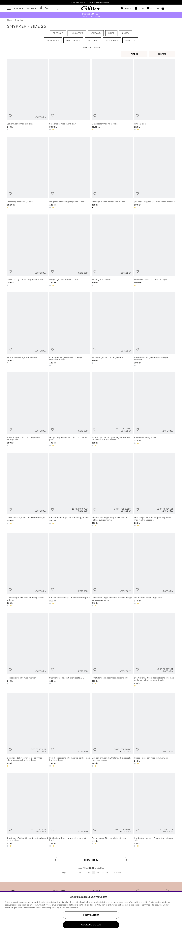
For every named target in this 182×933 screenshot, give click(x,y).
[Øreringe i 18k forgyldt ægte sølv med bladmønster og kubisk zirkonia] (27, 730)
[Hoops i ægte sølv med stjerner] (27, 650)
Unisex (125, 33)
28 (107, 873)
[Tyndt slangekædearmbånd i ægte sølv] (112, 650)
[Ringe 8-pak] (154, 95)
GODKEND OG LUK (91, 924)
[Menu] (9, 8)
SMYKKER (31, 8)
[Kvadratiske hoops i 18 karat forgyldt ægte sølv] (154, 810)
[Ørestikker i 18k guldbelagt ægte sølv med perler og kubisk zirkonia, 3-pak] (154, 650)
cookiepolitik (72, 908)
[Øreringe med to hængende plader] (112, 173)
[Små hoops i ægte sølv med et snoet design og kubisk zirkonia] (112, 570)
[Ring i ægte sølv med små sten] (69, 250)
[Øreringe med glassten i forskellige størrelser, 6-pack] (69, 329)
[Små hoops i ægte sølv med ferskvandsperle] (69, 570)
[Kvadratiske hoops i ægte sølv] (154, 570)
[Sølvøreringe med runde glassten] (112, 329)
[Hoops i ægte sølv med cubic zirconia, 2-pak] (69, 409)
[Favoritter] (154, 8)
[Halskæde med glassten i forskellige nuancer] (154, 329)
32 (113, 873)
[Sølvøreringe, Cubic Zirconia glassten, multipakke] (27, 409)
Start (9, 20)
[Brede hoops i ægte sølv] (154, 409)
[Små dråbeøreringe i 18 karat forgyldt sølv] (69, 490)
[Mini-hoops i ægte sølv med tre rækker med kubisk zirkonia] (69, 730)
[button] (141, 8)
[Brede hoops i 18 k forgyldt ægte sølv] (112, 810)
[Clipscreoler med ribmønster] (112, 95)
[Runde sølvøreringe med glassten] (27, 329)
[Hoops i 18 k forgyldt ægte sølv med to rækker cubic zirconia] (112, 490)
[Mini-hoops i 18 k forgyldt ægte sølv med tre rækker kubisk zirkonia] (112, 409)
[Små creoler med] (69, 95)
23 (84, 873)
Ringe (111, 33)
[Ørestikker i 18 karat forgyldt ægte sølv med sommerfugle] (27, 810)
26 (98, 873)
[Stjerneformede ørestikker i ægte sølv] (69, 650)
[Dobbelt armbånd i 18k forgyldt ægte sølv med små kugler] (112, 730)
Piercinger (53, 40)
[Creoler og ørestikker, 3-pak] (27, 173)
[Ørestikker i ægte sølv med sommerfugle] (27, 490)
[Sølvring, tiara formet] (112, 250)
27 (102, 873)
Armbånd (96, 33)
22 (80, 873)
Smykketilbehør (91, 47)
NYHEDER (18, 8)
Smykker (19, 20)
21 (75, 873)
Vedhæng (93, 40)
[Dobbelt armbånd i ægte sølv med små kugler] (69, 810)
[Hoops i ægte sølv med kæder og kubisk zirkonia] (27, 570)
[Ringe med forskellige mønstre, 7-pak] (69, 173)
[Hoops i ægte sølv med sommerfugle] (154, 730)
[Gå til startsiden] (91, 8)
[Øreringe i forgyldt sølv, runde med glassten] (154, 173)
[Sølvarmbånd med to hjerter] (27, 95)
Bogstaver (112, 40)
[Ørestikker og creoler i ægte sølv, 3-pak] (27, 250)
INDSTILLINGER (91, 915)
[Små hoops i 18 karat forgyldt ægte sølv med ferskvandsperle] (154, 490)
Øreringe (58, 33)
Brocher (130, 40)
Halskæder (77, 33)
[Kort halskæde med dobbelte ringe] (154, 250)
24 (89, 873)
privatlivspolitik (49, 908)
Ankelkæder (73, 40)
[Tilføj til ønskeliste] (10, 115)
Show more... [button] (91, 860)
